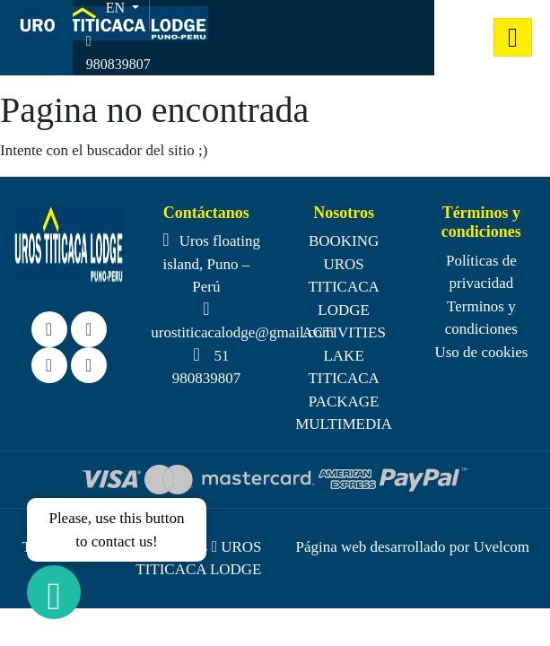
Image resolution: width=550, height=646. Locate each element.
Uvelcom (501, 546)
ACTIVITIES (343, 332)
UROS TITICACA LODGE (343, 287)
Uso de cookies (481, 352)
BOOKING (344, 240)
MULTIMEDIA (343, 423)
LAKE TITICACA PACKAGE (343, 378)
